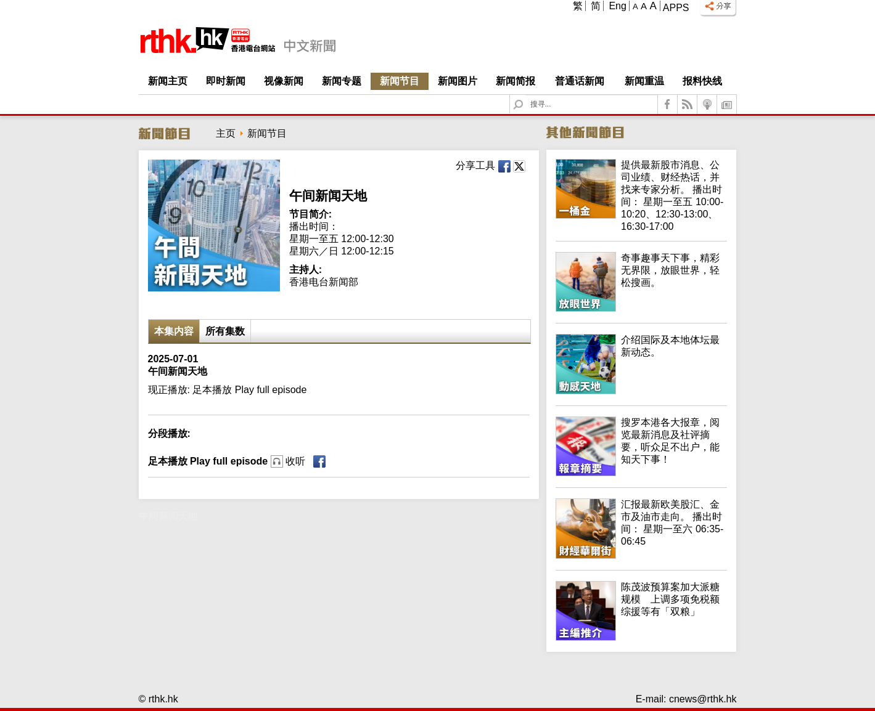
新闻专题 (341, 81)
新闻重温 (644, 81)
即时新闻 (225, 81)
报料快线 (702, 81)
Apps (676, 7)
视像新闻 (283, 81)
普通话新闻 (579, 81)
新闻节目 (399, 81)
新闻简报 (515, 81)
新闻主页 (167, 81)
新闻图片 (457, 81)
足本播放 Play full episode (227, 461)
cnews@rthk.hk (703, 699)
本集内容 (174, 331)
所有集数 (225, 331)
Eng (617, 6)
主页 (226, 133)
